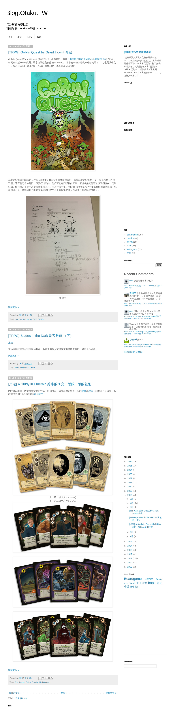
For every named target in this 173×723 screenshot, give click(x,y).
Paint (132, 583)
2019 (130, 491)
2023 (130, 474)
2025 (130, 465)
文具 (129, 253)
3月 (132, 507)
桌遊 (19, 37)
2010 (130, 562)
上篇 (10, 342)
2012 (130, 554)
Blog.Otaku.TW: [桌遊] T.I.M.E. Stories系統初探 (142, 286)
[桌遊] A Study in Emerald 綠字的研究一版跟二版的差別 (49, 384)
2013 (130, 550)
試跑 (90, 391)
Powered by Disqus (133, 352)
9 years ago (146, 318)
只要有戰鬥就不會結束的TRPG (86, 59)
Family (159, 579)
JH (20, 315)
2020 (130, 486)
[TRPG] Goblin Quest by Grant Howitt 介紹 (40, 52)
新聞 (39, 37)
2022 (130, 478)
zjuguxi (133, 339)
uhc (131, 280)
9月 (132, 499)
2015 (130, 541)
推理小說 (134, 586)
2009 (130, 567)
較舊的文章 (111, 693)
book (129, 245)
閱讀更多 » (13, 307)
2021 (130, 482)
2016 (130, 495)
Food (126, 583)
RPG (35, 319)
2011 (130, 558)
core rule (18, 319)
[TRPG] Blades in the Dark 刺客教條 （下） (40, 336)
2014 (130, 546)
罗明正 (132, 293)
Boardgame (20, 682)
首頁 (10, 37)
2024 (130, 470)
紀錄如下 (38, 394)
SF (137, 583)
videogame (132, 249)
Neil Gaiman (44, 682)
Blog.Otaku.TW (27, 13)
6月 (132, 503)
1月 (132, 536)
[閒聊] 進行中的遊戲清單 (137, 52)
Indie (17, 367)
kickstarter (27, 319)
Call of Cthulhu (32, 682)
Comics (130, 238)
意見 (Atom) (21, 698)
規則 (84, 391)
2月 (132, 532)
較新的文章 (14, 693)
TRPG (29, 37)
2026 (130, 461)
